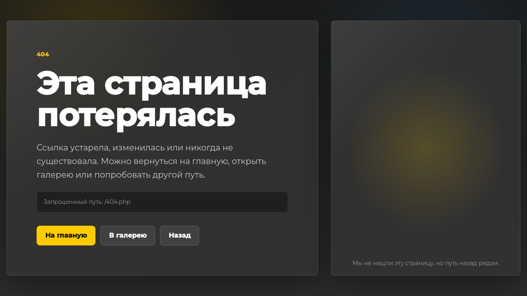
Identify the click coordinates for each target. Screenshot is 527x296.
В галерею (127, 235)
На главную (66, 235)
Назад (179, 235)
